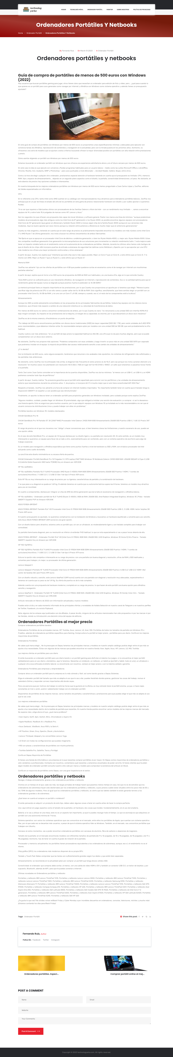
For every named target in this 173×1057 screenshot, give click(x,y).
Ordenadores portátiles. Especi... (41, 974)
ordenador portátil (32, 917)
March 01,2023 (86, 51)
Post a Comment (31, 1031)
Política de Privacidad (141, 9)
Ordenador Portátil (94, 9)
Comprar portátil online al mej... (127, 974)
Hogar (63, 9)
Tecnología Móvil (76, 9)
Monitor (110, 9)
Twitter (46, 940)
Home (20, 33)
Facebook (36, 940)
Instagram (55, 940)
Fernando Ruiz (68, 51)
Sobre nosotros (123, 9)
